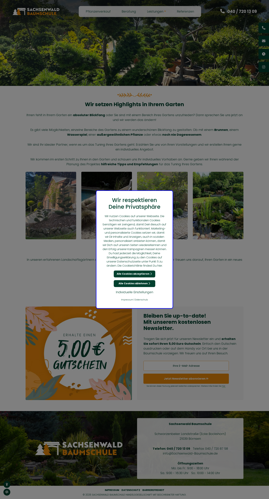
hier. (160, 266)
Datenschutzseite (129, 261)
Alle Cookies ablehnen (135, 283)
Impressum (127, 299)
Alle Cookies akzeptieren (134, 274)
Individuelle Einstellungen (134, 292)
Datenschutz (141, 299)
